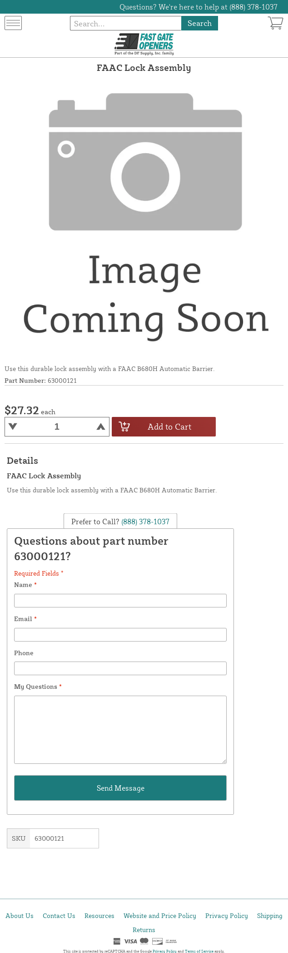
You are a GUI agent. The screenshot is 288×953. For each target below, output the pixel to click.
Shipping (270, 915)
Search (200, 23)
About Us (19, 915)
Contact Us (59, 915)
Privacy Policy (226, 915)
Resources (99, 915)
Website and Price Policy (160, 915)
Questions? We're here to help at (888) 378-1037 (198, 6)
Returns (144, 929)
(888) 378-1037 (144, 521)
